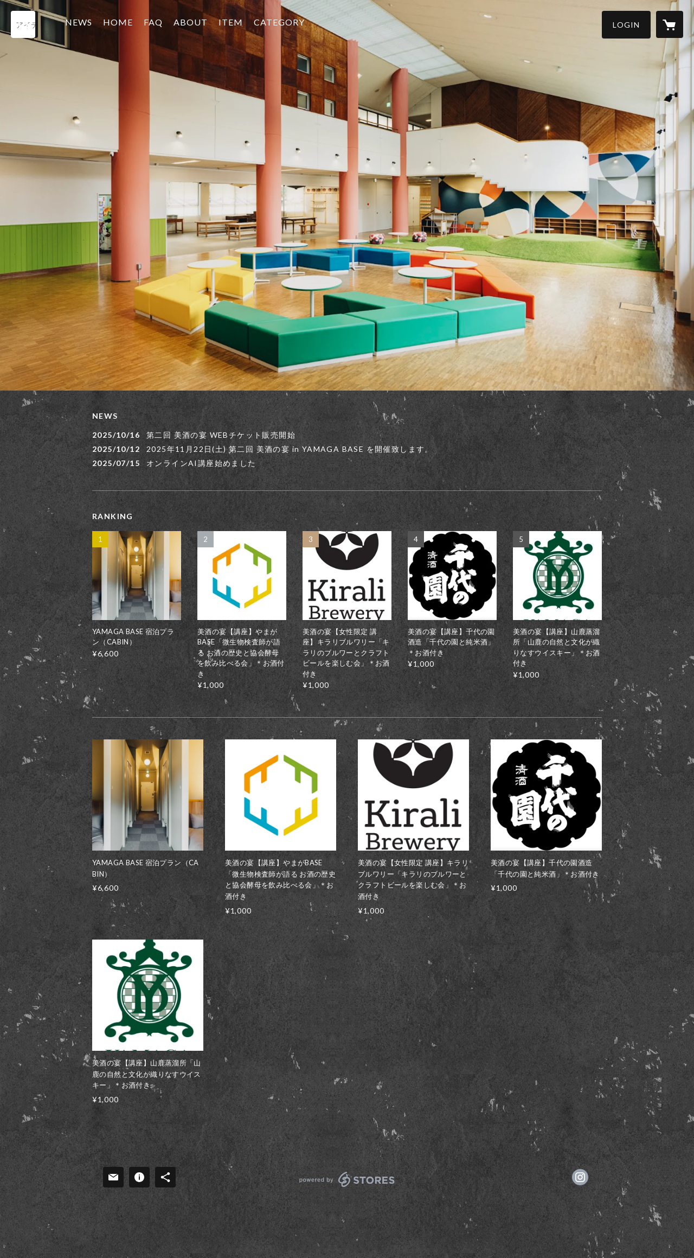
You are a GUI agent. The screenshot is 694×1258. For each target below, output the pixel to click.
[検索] (24, 24)
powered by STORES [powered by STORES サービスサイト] (347, 1186)
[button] (626, 25)
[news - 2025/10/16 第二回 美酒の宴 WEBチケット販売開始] (347, 434)
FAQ (158, 23)
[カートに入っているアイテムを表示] (669, 24)
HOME (123, 23)
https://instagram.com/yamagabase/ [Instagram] (580, 1177)
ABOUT (196, 23)
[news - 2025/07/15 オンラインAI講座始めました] (347, 463)
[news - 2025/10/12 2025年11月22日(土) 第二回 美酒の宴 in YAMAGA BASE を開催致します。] (347, 449)
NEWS (84, 23)
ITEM (236, 23)
